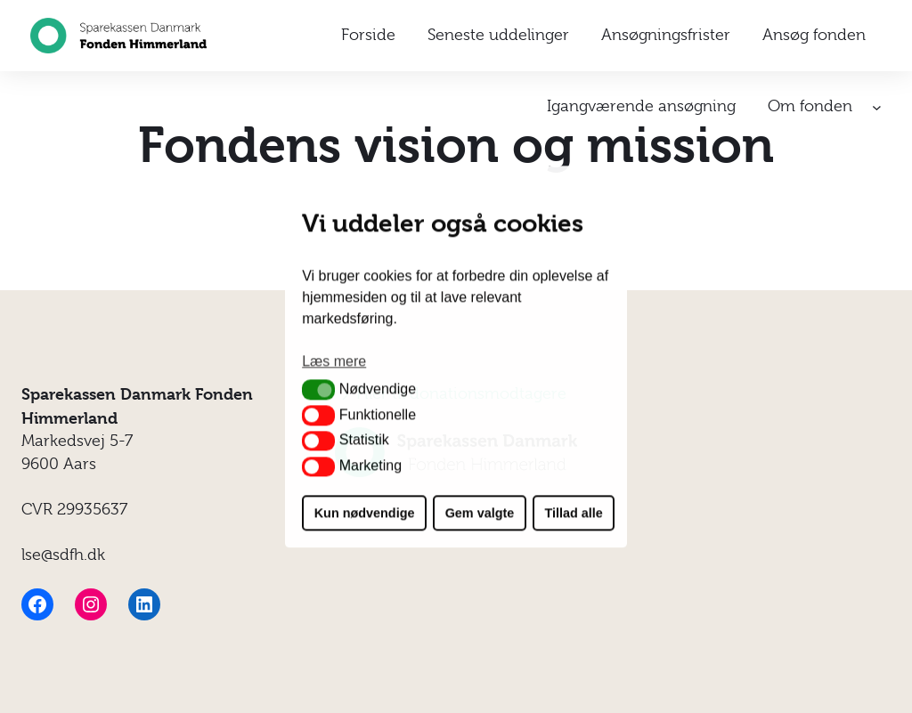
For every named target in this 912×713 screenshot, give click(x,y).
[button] (318, 390)
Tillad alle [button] (573, 513)
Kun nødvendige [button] (364, 513)
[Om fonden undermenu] (877, 107)
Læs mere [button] (334, 361)
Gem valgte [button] (480, 513)
